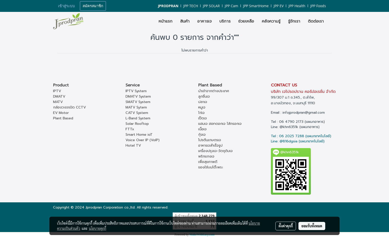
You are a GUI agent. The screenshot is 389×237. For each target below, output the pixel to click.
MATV (58, 102)
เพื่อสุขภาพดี (207, 161)
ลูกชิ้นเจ (204, 96)
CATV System (137, 112)
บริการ (224, 21)
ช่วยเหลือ (246, 21)
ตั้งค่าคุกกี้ (286, 226)
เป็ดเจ (202, 118)
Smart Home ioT (139, 134)
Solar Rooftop (137, 123)
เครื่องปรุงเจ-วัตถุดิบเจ (215, 151)
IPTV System (136, 91)
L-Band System (138, 118)
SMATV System (138, 102)
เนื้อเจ (202, 129)
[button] (332, 21)
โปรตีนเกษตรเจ (209, 140)
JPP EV (279, 5)
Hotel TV (133, 145)
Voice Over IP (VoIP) (143, 140)
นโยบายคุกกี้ (97, 228)
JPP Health (297, 5)
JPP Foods (318, 5)
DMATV (59, 96)
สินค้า (185, 21)
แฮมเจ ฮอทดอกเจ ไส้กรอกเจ (220, 123)
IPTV (57, 91)
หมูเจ (201, 107)
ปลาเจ (202, 102)
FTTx (130, 129)
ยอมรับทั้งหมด (311, 226)
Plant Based (63, 118)
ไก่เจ (201, 112)
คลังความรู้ (271, 21)
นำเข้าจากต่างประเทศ (213, 91)
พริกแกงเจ (206, 156)
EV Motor (61, 112)
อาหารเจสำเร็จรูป (210, 145)
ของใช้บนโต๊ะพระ (210, 167)
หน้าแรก (165, 21)
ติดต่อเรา (316, 21)
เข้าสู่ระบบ (66, 6)
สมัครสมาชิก (93, 6)
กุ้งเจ (202, 134)
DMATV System (138, 96)
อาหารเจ (204, 21)
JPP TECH (190, 5)
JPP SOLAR (211, 5)
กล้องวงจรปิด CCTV (69, 107)
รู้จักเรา (294, 21)
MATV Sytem (136, 107)
